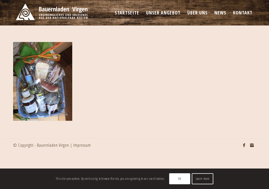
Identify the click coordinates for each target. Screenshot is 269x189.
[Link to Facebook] (244, 145)
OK (179, 178)
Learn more (202, 178)
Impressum (82, 145)
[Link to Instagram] (252, 145)
